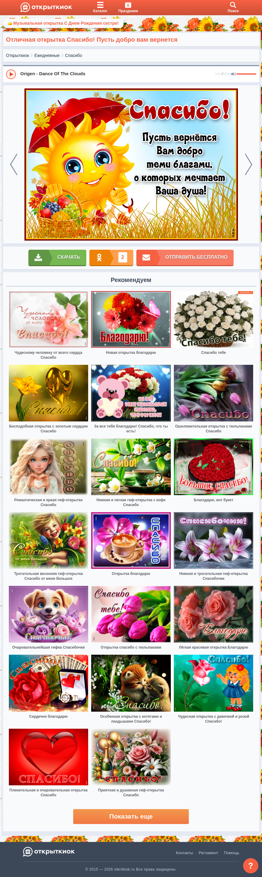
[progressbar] (246, 74)
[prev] (14, 164)
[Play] (11, 74)
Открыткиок (17, 55)
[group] (131, 74)
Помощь (231, 853)
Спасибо (73, 55)
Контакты (184, 853)
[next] (248, 164)
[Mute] (233, 74)
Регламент (208, 853)
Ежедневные (47, 55)
